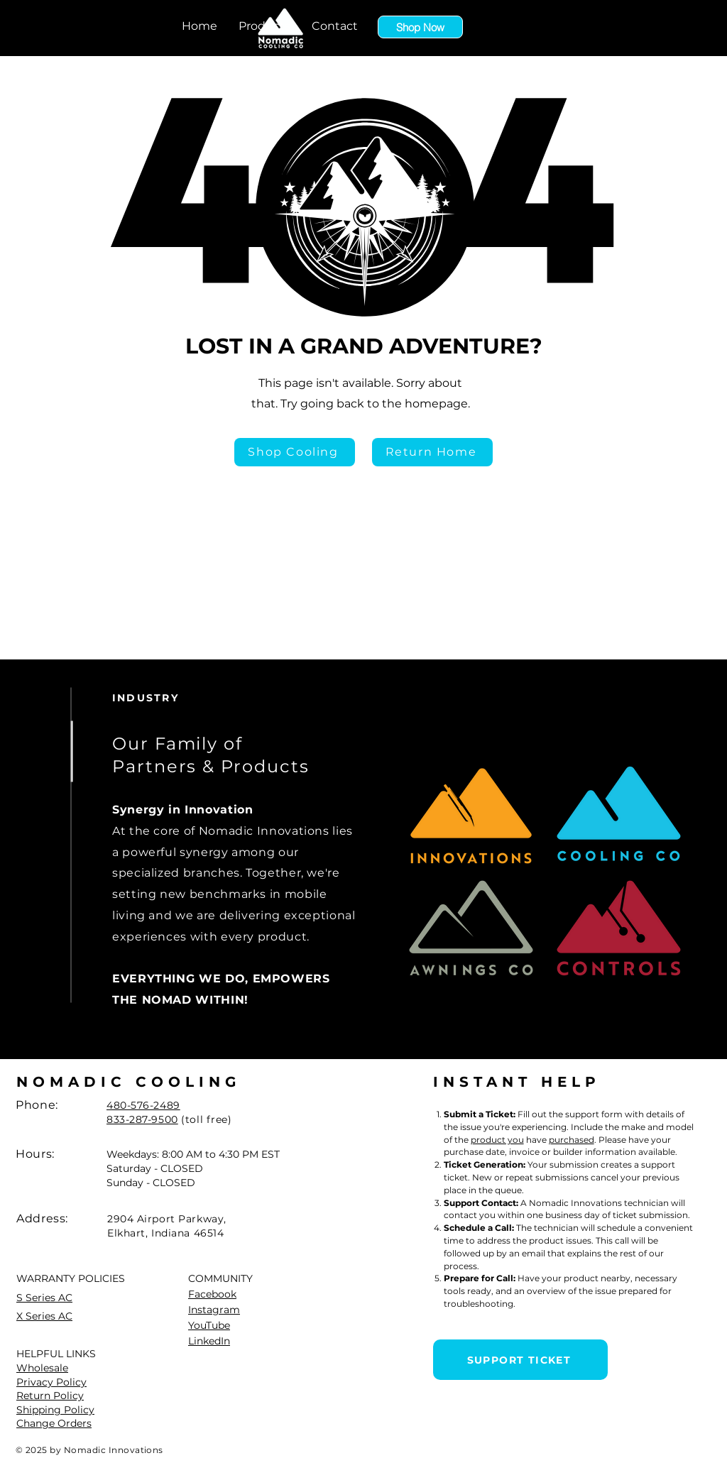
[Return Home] (432, 452)
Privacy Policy (51, 1382)
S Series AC (44, 1297)
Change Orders (54, 1423)
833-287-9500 (142, 1119)
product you (497, 1139)
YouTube (209, 1325)
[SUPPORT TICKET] (520, 1359)
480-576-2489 (143, 1105)
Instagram (214, 1309)
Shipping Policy (55, 1409)
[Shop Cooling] (294, 452)
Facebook (212, 1294)
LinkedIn (209, 1340)
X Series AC (44, 1316)
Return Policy (50, 1395)
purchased (571, 1139)
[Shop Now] (420, 27)
